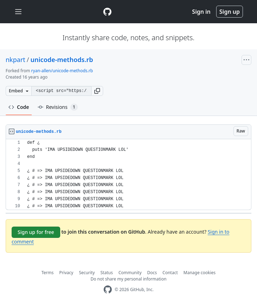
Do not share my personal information (128, 279)
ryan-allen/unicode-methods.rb (62, 71)
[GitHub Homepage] (108, 289)
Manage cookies (199, 273)
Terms (48, 273)
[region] (128, 174)
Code (18, 107)
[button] (97, 91)
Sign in (201, 12)
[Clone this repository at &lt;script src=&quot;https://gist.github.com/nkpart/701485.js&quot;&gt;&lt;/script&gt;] (61, 91)
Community (130, 273)
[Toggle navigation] (18, 11)
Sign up (229, 12)
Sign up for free (36, 232)
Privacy (66, 273)
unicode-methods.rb (62, 59)
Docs (152, 273)
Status (106, 273)
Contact (170, 273)
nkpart (15, 59)
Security (87, 273)
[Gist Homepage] (107, 11)
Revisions (58, 107)
